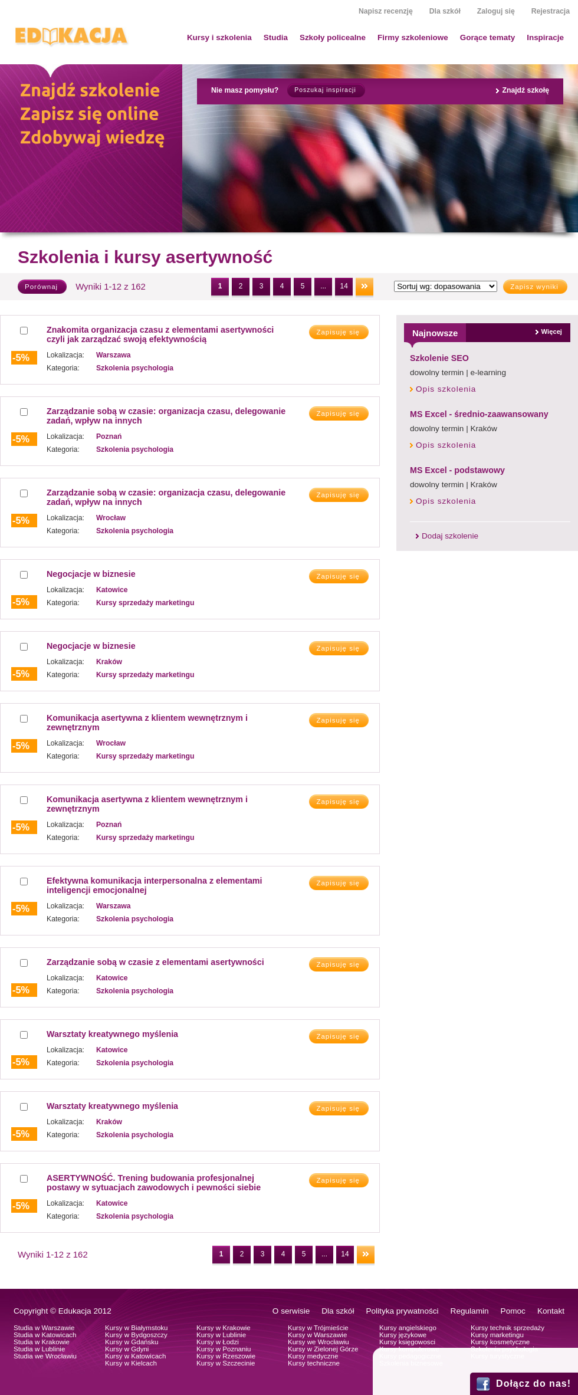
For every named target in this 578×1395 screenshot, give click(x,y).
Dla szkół (445, 11)
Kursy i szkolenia (219, 37)
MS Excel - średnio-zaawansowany (479, 414)
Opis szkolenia (446, 389)
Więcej (551, 331)
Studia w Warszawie (44, 1327)
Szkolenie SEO (439, 358)
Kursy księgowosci (407, 1341)
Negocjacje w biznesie (91, 574)
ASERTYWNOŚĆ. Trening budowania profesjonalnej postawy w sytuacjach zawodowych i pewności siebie (154, 1182)
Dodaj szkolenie (450, 535)
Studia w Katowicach (45, 1334)
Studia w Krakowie (42, 1341)
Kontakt (550, 1311)
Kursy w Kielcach (131, 1363)
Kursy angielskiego (407, 1327)
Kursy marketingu (497, 1334)
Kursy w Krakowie (223, 1327)
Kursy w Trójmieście (318, 1327)
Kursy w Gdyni (127, 1349)
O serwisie (291, 1311)
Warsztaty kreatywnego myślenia (112, 1034)
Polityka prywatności (402, 1311)
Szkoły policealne (333, 37)
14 (343, 286)
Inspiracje (545, 37)
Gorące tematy (487, 37)
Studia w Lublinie (39, 1349)
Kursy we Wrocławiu (318, 1341)
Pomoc (513, 1311)
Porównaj (41, 286)
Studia (276, 37)
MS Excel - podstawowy (457, 470)
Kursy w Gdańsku (132, 1341)
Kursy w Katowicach (135, 1356)
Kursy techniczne (314, 1363)
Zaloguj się (496, 11)
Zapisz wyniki (534, 286)
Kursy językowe (402, 1334)
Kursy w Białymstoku (136, 1327)
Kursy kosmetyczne (500, 1341)
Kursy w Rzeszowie (225, 1356)
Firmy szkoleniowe (412, 37)
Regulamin (470, 1311)
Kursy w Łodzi (217, 1341)
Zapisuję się (338, 332)
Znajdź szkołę (525, 90)
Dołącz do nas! (533, 1383)
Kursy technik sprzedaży (507, 1327)
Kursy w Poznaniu (223, 1349)
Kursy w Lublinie (221, 1334)
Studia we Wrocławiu (45, 1356)
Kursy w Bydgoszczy (136, 1334)
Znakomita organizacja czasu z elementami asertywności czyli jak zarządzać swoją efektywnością (160, 334)
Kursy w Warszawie (317, 1334)
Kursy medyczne (313, 1356)
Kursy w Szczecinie (225, 1363)
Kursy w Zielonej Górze (323, 1349)
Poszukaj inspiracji (325, 90)
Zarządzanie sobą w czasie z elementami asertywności (155, 962)
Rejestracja (550, 11)
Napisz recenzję (386, 11)
